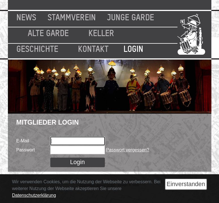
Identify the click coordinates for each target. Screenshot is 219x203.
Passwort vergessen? (127, 149)
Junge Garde (130, 16)
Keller (101, 32)
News (26, 16)
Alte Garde (48, 32)
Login (133, 48)
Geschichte (37, 48)
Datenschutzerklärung (34, 195)
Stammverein (71, 16)
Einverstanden (186, 184)
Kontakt (93, 48)
